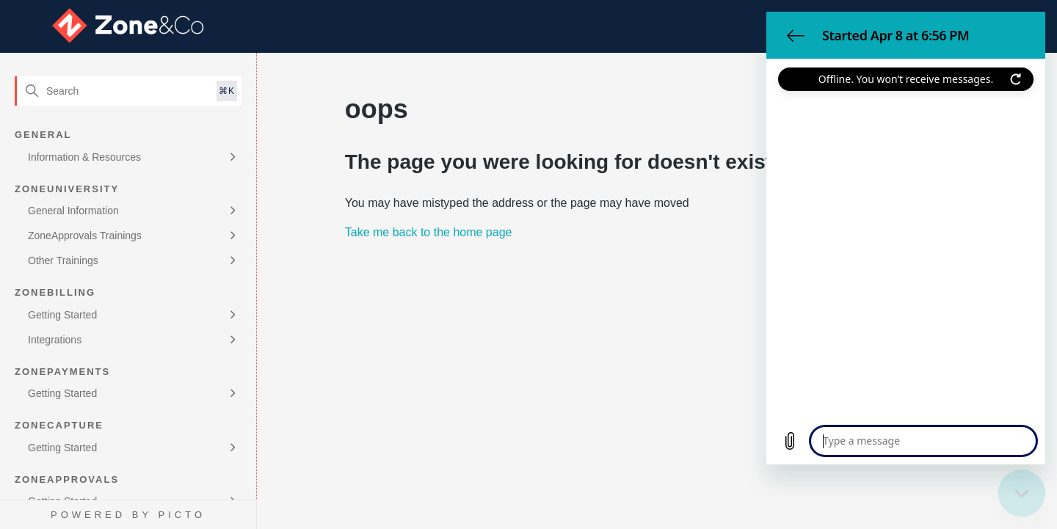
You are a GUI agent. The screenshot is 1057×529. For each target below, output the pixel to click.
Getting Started (62, 315)
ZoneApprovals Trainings (85, 235)
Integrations (54, 340)
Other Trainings (63, 260)
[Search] (128, 91)
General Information (73, 210)
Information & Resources (84, 157)
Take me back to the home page (428, 232)
